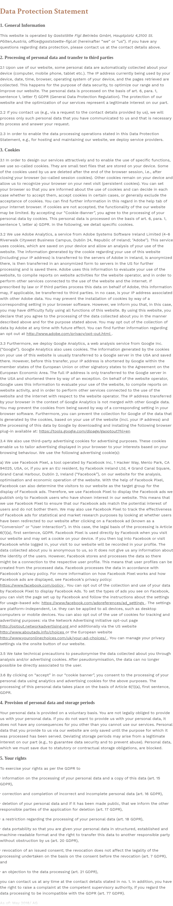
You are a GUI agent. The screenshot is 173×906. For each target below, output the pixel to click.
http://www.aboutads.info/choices (32, 632)
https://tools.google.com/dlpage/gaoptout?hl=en (84, 431)
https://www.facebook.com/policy (32, 585)
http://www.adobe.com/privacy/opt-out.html (69, 333)
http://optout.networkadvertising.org (35, 626)
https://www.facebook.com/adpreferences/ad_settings (94, 603)
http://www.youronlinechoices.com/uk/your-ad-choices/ (54, 638)
